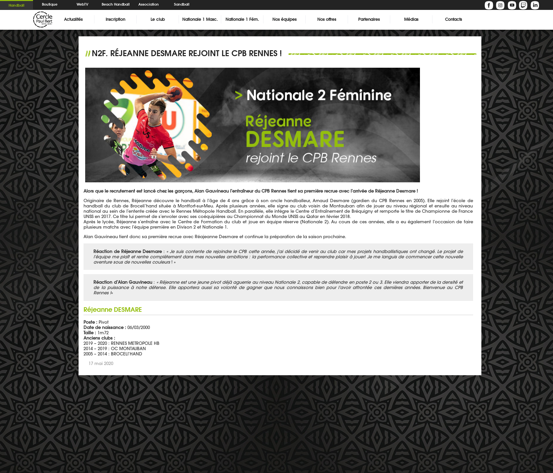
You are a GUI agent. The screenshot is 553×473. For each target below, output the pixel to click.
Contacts (453, 19)
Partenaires (369, 19)
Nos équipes (284, 19)
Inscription (115, 19)
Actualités (73, 19)
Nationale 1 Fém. (242, 19)
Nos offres (326, 19)
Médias (411, 19)
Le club (158, 19)
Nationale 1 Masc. (200, 19)
